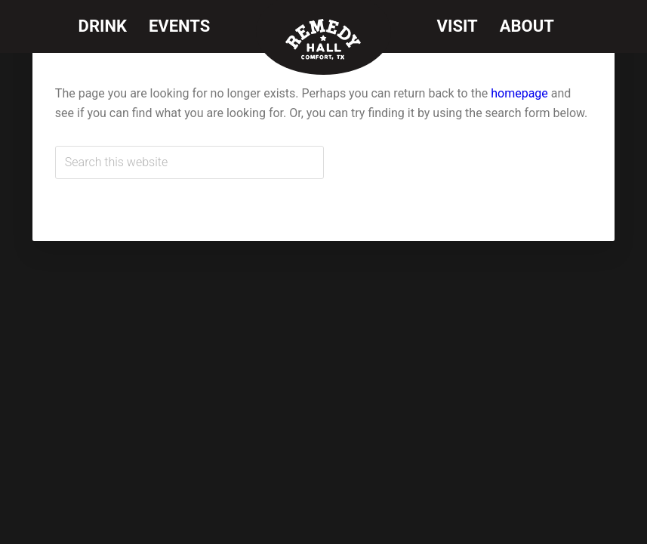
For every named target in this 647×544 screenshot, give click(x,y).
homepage (519, 93)
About (527, 26)
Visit (457, 26)
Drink (103, 26)
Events (179, 26)
